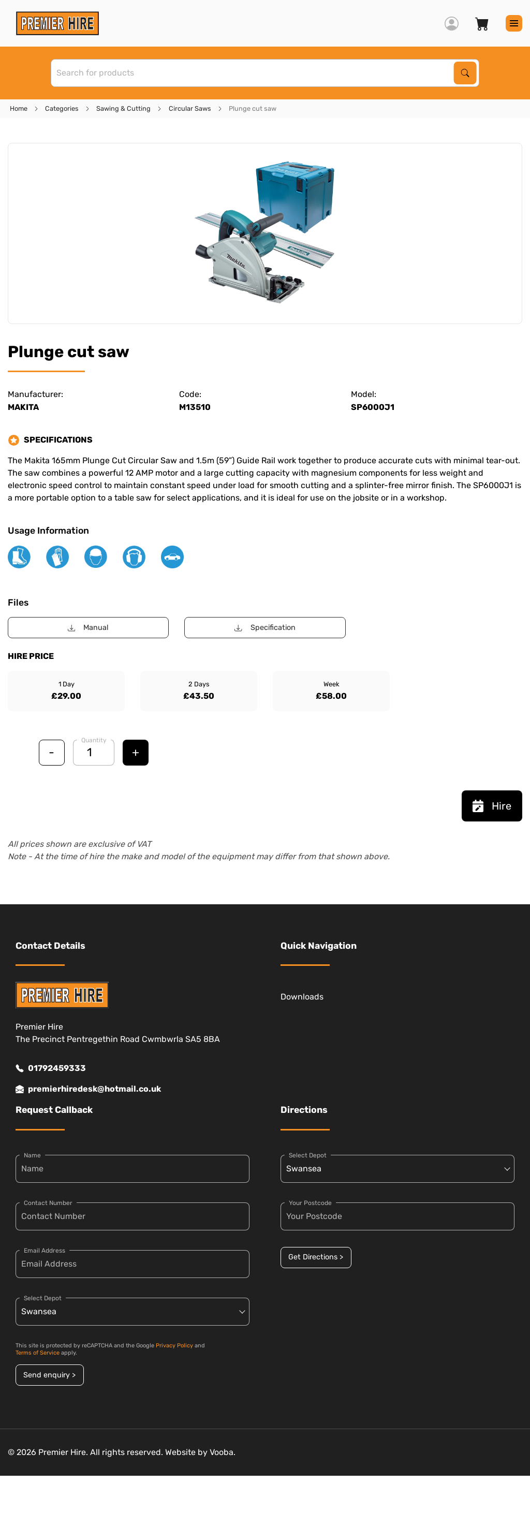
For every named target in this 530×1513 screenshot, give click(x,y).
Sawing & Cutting (123, 108)
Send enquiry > (49, 1375)
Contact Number (48, 1203)
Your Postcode (310, 1203)
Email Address (44, 1250)
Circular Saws (190, 108)
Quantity (94, 740)
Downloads (302, 997)
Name (32, 1155)
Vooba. (222, 1452)
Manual (88, 627)
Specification (264, 627)
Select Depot (43, 1298)
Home (18, 108)
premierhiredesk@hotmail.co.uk (88, 1089)
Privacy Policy (174, 1345)
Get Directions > (315, 1257)
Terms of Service (38, 1352)
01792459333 (51, 1068)
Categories (62, 108)
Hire (492, 806)
